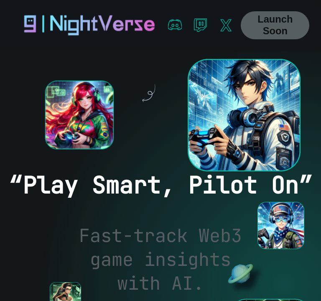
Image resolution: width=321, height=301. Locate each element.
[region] (160, 176)
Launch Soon (275, 25)
